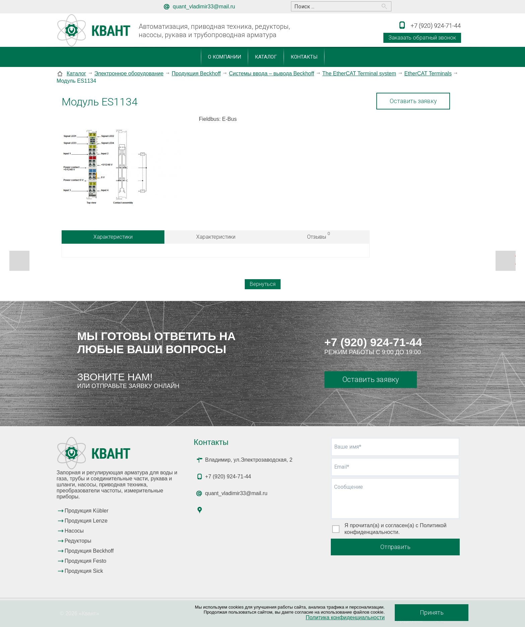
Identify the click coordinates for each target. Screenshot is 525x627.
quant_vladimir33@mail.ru (204, 6)
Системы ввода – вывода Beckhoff (271, 73)
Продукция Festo (85, 561)
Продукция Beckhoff (196, 73)
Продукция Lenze (86, 521)
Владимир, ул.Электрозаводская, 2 (249, 460)
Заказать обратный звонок (422, 37)
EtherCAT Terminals (428, 73)
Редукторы (78, 541)
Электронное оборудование (129, 73)
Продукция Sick (84, 571)
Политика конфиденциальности (345, 617)
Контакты (304, 57)
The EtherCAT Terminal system (359, 73)
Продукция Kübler (86, 511)
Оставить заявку (413, 100)
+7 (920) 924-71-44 (373, 342)
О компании (224, 57)
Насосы (74, 531)
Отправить (395, 546)
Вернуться (263, 284)
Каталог (266, 57)
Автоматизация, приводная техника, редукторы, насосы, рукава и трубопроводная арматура (214, 30)
